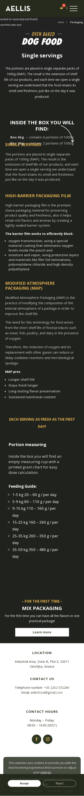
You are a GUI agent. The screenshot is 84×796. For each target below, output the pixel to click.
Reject (59, 783)
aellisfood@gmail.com (47, 692)
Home (61, 22)
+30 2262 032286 (56, 687)
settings (45, 772)
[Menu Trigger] (73, 8)
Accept (24, 783)
